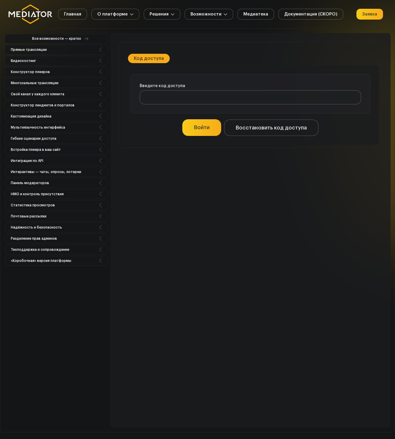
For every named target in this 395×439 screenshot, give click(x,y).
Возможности (208, 15)
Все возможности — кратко (56, 38)
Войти (201, 127)
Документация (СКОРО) (310, 14)
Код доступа (149, 58)
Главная (72, 14)
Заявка (369, 14)
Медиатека (255, 14)
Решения (162, 15)
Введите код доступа (162, 86)
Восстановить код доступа (271, 127)
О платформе (115, 15)
